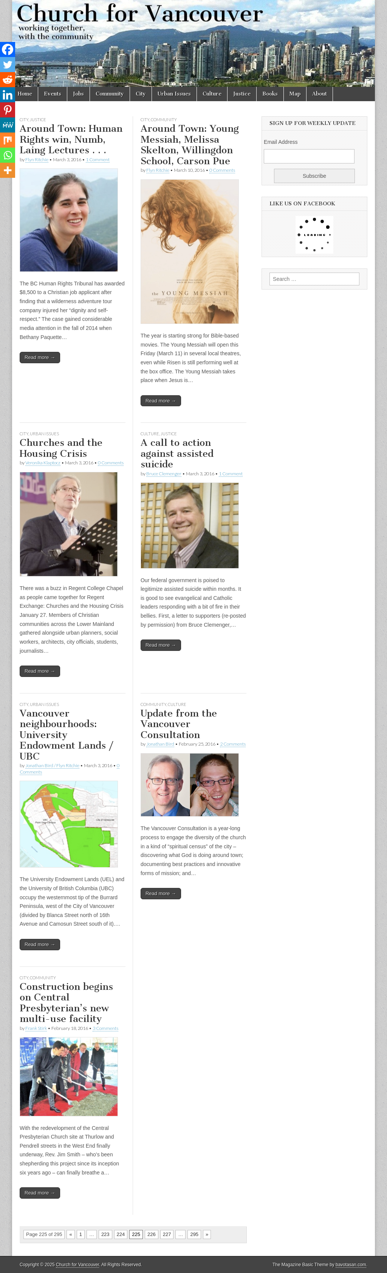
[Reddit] (7, 79)
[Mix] (7, 140)
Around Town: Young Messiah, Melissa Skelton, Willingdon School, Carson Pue (190, 145)
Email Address (280, 142)
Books (270, 94)
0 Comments (222, 170)
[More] (7, 170)
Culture (212, 94)
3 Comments (105, 1028)
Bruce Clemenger (163, 473)
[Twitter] (7, 64)
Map (294, 94)
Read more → (40, 357)
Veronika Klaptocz (42, 462)
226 (151, 1234)
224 (121, 1234)
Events (52, 94)
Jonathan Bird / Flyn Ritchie (52, 765)
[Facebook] (7, 49)
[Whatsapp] (7, 155)
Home (25, 94)
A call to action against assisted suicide (177, 453)
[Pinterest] (7, 109)
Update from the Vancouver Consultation (179, 724)
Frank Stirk (36, 1028)
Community (110, 94)
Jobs (78, 94)
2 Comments (233, 744)
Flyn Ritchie (36, 159)
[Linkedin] (7, 94)
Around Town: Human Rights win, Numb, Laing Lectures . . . (71, 139)
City (141, 94)
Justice (242, 94)
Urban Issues (174, 94)
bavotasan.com (351, 1264)
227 (167, 1234)
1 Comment (98, 159)
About (319, 94)
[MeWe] (7, 125)
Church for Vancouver (77, 1264)
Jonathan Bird (160, 744)
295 (194, 1234)
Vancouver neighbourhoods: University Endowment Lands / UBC (66, 734)
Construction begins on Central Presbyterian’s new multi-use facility (66, 1003)
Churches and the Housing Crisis (61, 448)
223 (105, 1234)
